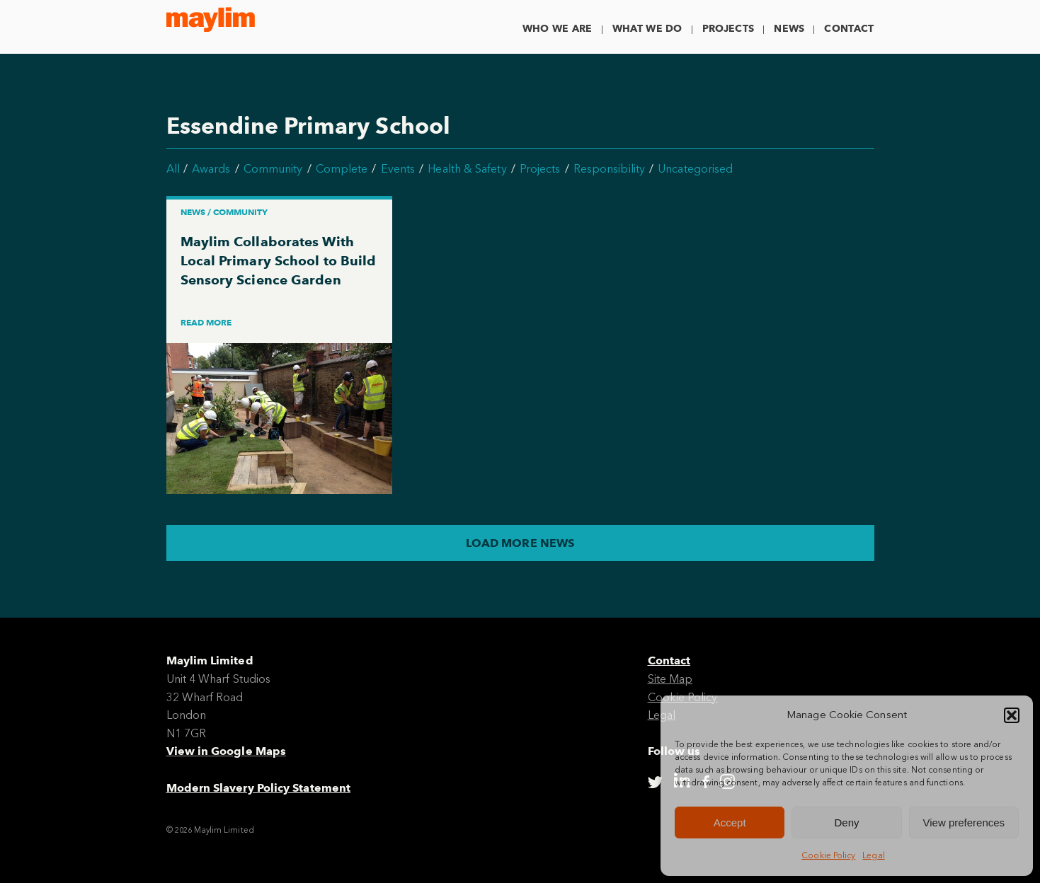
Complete (342, 168)
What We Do (647, 29)
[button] (1012, 715)
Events (398, 168)
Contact (849, 29)
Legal (873, 855)
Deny (846, 822)
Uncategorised (695, 168)
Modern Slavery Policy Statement (258, 788)
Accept (730, 822)
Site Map (670, 679)
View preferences (964, 822)
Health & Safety (467, 168)
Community (273, 168)
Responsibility (609, 168)
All (173, 168)
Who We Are (557, 29)
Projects (728, 29)
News (789, 29)
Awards (211, 168)
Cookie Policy (828, 855)
